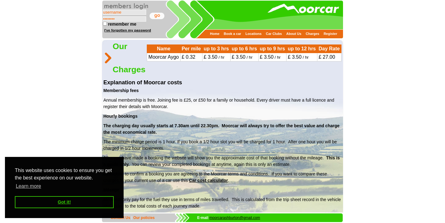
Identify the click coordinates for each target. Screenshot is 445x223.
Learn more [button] (28, 186)
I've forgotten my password (127, 30)
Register (330, 34)
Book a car (232, 34)
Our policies (144, 218)
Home (215, 34)
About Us (293, 34)
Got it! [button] (64, 202)
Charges (312, 34)
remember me (120, 24)
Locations (253, 34)
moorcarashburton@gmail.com (234, 218)
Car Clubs (274, 34)
